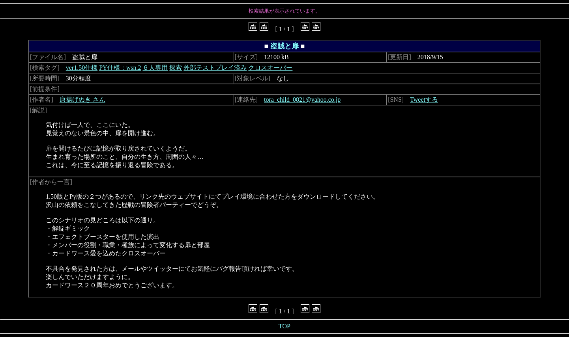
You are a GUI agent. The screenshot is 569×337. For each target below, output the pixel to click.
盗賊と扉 (284, 46)
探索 (175, 67)
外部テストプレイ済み (215, 67)
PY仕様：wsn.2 (120, 67)
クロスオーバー (270, 67)
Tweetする (424, 99)
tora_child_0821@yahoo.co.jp (302, 99)
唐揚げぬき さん (82, 99)
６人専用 (155, 67)
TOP (284, 326)
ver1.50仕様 (81, 67)
